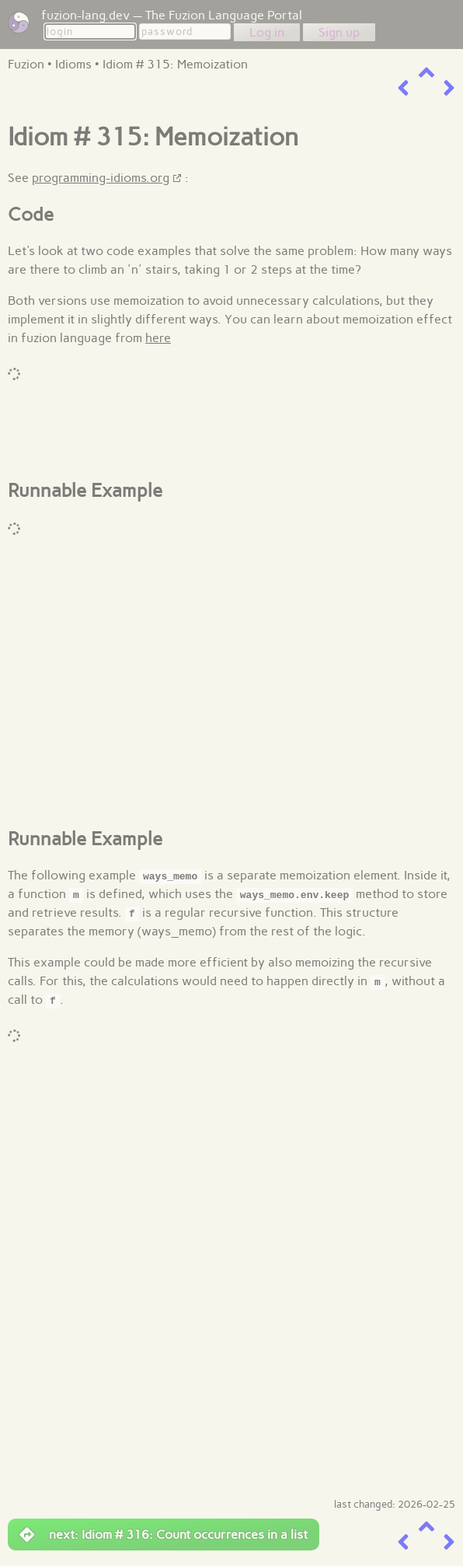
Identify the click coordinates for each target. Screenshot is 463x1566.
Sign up (339, 32)
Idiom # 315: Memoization (175, 64)
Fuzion (26, 64)
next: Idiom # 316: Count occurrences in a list (163, 1535)
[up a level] (426, 73)
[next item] (449, 88)
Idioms (73, 64)
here (158, 337)
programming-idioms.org (100, 177)
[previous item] (403, 88)
